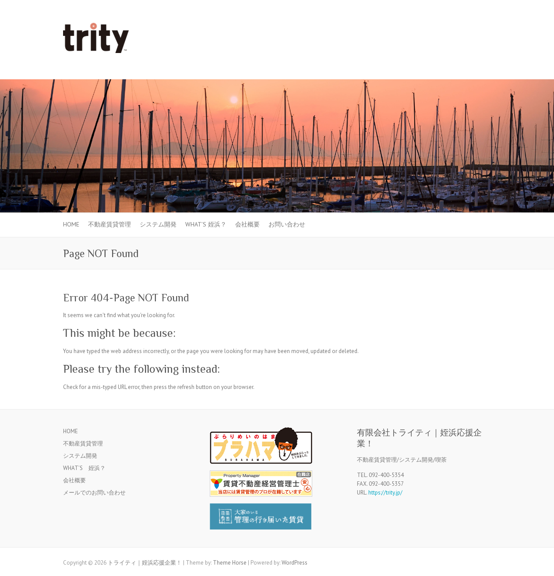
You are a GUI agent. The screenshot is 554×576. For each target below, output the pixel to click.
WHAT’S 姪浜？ (205, 224)
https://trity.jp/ (385, 492)
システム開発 (158, 224)
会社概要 (247, 224)
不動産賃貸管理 (109, 224)
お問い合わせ (286, 224)
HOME (71, 224)
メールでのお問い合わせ (94, 492)
